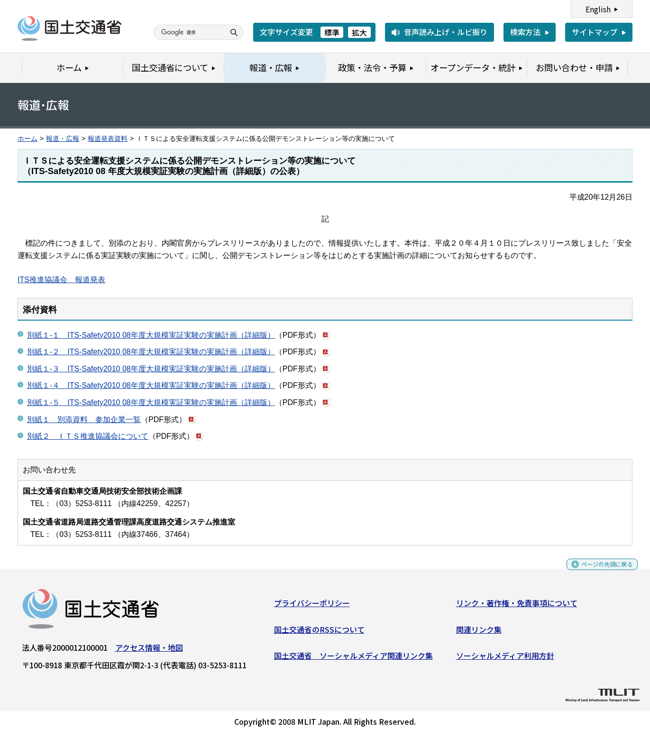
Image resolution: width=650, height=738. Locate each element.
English (598, 9)
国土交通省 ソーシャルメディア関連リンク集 (353, 659)
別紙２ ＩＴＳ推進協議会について (87, 436)
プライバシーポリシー (312, 606)
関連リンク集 (479, 632)
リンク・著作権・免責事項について (516, 606)
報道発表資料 (108, 138)
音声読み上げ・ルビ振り (445, 31)
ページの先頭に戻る (599, 572)
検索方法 (525, 31)
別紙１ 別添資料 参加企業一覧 (84, 419)
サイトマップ (594, 31)
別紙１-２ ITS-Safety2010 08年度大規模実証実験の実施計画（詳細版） (151, 352)
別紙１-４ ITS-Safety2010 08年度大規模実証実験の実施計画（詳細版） (151, 385)
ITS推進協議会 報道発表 (61, 280)
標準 (331, 32)
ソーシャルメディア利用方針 (505, 659)
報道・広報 (62, 138)
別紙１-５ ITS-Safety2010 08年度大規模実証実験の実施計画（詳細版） (151, 402)
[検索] (188, 32)
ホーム (27, 138)
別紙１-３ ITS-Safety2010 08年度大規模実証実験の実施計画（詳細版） (151, 369)
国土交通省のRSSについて (319, 632)
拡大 (359, 32)
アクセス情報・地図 (149, 651)
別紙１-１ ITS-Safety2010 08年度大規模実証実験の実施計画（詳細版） (151, 335)
